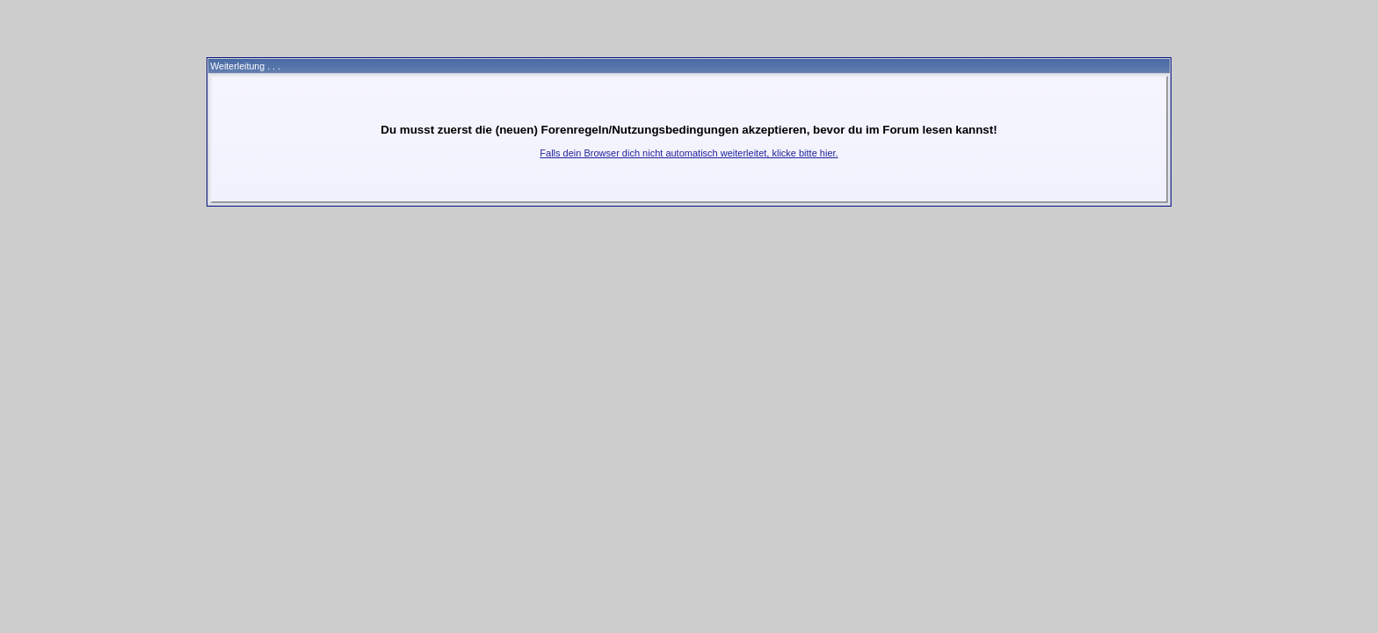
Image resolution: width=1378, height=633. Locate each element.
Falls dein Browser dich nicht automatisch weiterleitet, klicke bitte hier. (689, 153)
